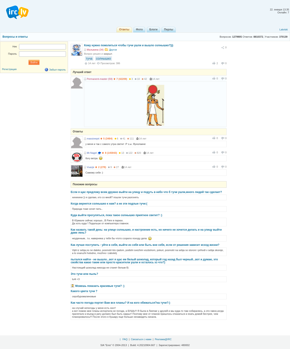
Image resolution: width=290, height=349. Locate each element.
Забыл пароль (57, 69)
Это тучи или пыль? (84, 274)
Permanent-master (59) (100, 79)
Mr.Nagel (92, 152)
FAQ (125, 339)
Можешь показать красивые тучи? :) (99, 286)
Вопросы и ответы (15, 36)
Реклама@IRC (163, 339)
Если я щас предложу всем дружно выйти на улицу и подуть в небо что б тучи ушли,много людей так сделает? (146, 192)
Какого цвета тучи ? (84, 291)
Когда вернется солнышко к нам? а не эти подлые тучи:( (109, 203)
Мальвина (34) (95, 49)
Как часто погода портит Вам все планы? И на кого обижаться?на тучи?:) (120, 302)
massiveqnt (93, 138)
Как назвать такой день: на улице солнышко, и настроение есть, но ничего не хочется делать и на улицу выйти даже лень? (146, 231)
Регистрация (9, 69)
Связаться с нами (141, 339)
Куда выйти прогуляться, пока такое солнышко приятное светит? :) (116, 215)
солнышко (103, 58)
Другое (113, 49)
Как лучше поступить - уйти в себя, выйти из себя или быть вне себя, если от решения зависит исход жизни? (145, 244)
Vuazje (90, 167)
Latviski (283, 29)
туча (89, 58)
